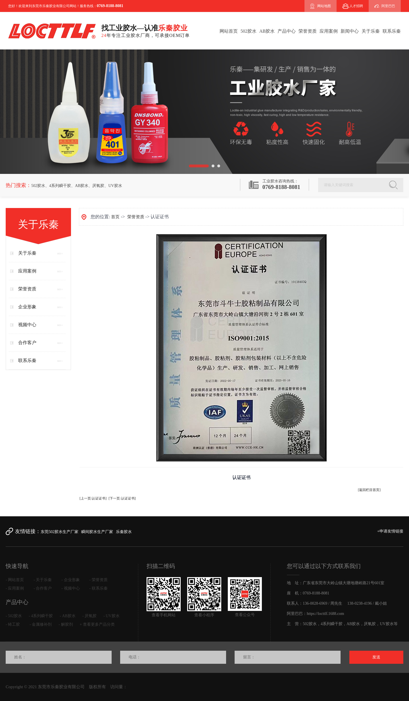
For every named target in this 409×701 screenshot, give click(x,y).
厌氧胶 (98, 186)
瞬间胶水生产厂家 (97, 532)
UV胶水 (115, 186)
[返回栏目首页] (369, 490)
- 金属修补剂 (41, 624)
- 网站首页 (15, 580)
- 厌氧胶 (89, 616)
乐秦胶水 (124, 532)
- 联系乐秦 (98, 588)
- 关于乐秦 (43, 580)
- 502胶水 (14, 616)
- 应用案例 (15, 588)
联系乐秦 (392, 31)
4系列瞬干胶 (60, 186)
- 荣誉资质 (98, 580)
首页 (115, 217)
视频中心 (27, 324)
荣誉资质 (308, 31)
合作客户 (27, 342)
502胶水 (248, 31)
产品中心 (286, 31)
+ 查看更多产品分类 (97, 624)
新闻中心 (350, 31)
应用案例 (329, 31)
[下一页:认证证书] (121, 498)
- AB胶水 (68, 616)
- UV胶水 (111, 616)
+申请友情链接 (390, 531)
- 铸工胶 (13, 624)
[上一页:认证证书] (93, 498)
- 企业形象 (70, 580)
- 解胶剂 (66, 624)
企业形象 (27, 306)
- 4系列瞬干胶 (41, 616)
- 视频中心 (70, 588)
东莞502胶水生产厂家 (59, 532)
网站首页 (229, 31)
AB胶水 (267, 31)
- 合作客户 (43, 588)
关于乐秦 (371, 31)
